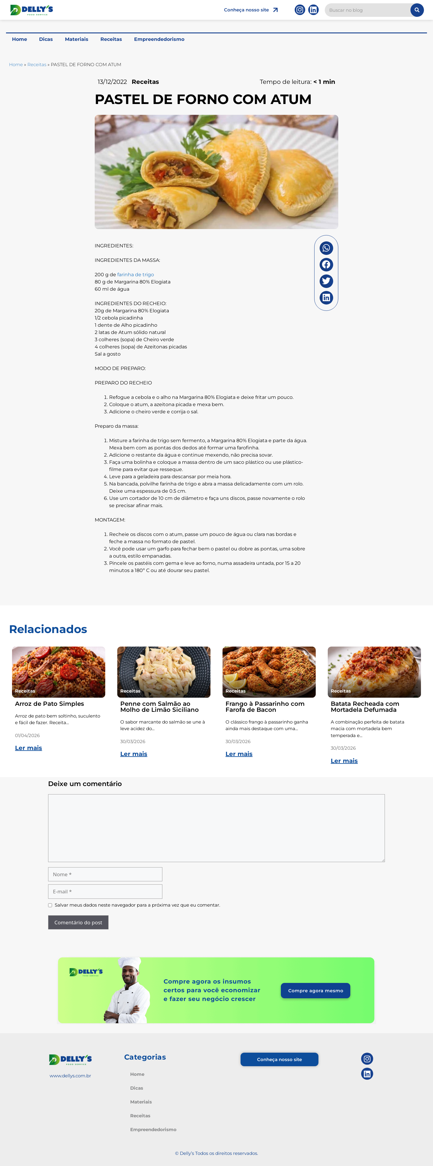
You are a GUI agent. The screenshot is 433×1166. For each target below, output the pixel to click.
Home (19, 39)
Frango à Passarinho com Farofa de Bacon (265, 706)
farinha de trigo (135, 274)
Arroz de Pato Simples (49, 703)
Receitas (111, 39)
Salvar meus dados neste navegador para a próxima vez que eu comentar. (137, 905)
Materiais (76, 39)
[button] (326, 248)
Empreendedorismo (159, 39)
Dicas (46, 39)
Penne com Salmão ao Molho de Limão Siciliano (159, 706)
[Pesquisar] (417, 10)
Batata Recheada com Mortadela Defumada (365, 706)
